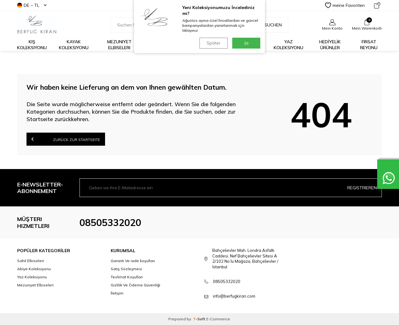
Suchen (270, 25)
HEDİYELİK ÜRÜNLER (330, 44)
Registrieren (362, 188)
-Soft (199, 319)
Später (213, 43)
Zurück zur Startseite (65, 139)
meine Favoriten (345, 5)
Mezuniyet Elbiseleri (119, 44)
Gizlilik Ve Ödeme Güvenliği (135, 285)
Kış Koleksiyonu (32, 44)
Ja (246, 43)
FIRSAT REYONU (368, 44)
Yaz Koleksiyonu (288, 44)
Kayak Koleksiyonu (74, 44)
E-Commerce (218, 319)
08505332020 (110, 222)
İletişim (117, 293)
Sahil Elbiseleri (30, 260)
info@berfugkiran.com (234, 296)
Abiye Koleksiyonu (34, 268)
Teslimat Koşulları (127, 277)
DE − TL (31, 5)
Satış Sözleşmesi (126, 268)
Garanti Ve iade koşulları (133, 260)
